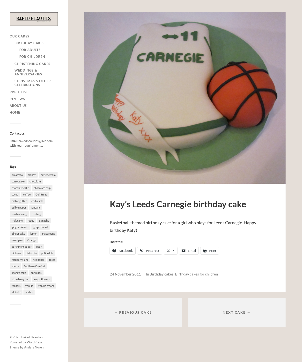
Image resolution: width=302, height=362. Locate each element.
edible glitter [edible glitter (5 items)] (19, 201)
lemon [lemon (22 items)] (33, 233)
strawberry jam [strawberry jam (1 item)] (20, 279)
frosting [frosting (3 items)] (36, 214)
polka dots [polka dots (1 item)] (47, 253)
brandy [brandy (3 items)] (32, 174)
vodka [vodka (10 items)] (29, 292)
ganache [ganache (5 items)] (44, 220)
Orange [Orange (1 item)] (31, 240)
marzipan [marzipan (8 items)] (17, 240)
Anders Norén (34, 347)
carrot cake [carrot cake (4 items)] (18, 181)
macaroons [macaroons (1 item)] (48, 233)
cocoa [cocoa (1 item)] (15, 194)
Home (15, 112)
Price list (19, 92)
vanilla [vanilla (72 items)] (29, 285)
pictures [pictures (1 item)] (16, 253)
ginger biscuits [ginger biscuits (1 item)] (20, 227)
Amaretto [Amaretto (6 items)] (17, 174)
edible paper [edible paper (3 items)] (19, 207)
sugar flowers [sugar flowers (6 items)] (42, 279)
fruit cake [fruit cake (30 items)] (17, 220)
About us (18, 106)
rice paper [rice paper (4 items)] (38, 259)
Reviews (17, 99)
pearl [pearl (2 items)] (39, 246)
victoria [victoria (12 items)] (16, 292)
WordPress (34, 342)
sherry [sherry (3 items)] (15, 266)
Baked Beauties (32, 337)
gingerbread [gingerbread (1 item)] (40, 227)
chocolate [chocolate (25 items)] (35, 181)
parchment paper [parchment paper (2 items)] (21, 246)
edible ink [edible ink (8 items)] (37, 201)
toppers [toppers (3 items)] (16, 285)
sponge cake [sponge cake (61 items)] (19, 272)
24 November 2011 (125, 274)
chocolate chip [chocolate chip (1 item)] (42, 187)
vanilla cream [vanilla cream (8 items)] (46, 285)
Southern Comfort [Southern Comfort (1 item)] (34, 266)
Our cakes (19, 36)
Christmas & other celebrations (33, 83)
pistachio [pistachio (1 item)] (31, 253)
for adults (30, 50)
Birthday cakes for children (196, 274)
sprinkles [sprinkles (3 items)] (36, 272)
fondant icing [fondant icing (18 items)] (19, 214)
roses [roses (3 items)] (52, 259)
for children (32, 56)
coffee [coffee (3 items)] (27, 194)
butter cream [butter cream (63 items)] (48, 174)
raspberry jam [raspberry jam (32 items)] (20, 259)
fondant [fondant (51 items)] (35, 207)
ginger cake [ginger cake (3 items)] (18, 233)
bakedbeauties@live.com (35, 141)
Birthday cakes (29, 43)
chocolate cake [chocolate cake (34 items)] (20, 187)
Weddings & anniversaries (28, 72)
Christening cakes (32, 64)
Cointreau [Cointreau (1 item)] (41, 194)
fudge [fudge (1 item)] (31, 220)
